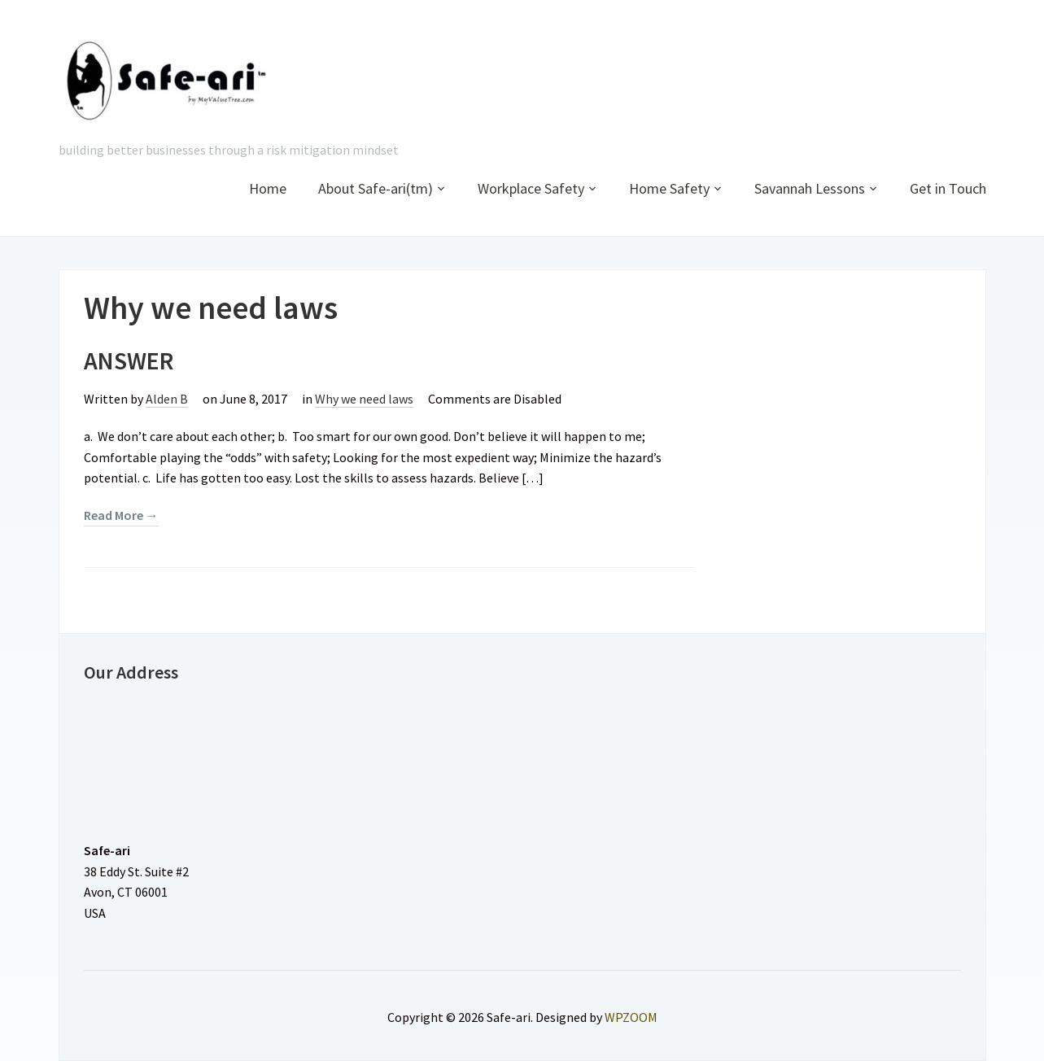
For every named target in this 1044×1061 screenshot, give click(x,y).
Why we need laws (364, 399)
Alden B (167, 399)
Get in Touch (948, 188)
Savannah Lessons (809, 188)
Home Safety (669, 188)
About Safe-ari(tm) (375, 188)
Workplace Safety (531, 188)
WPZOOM (631, 1017)
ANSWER (128, 360)
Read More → (121, 515)
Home (267, 188)
